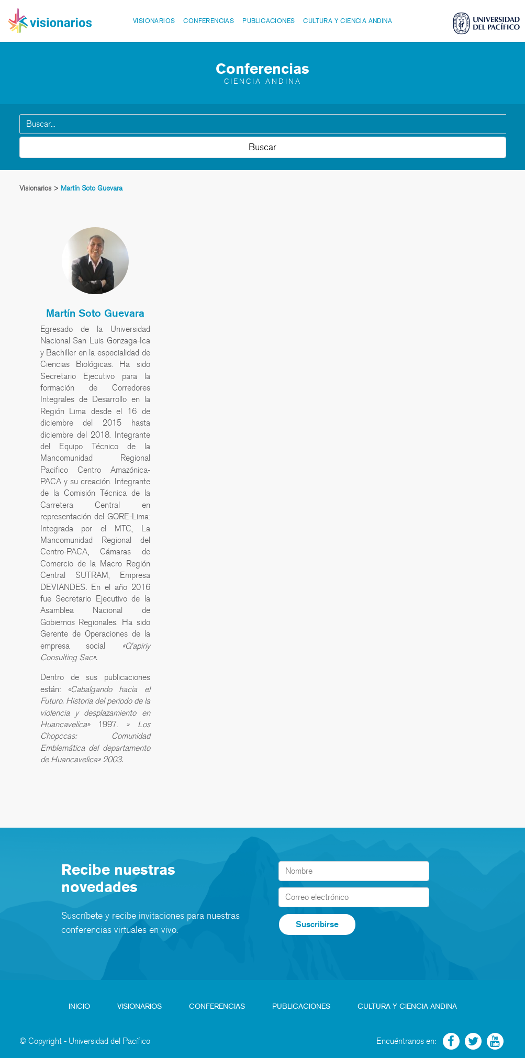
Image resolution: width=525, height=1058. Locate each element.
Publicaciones (268, 21)
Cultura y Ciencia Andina (347, 21)
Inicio (79, 1006)
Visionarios (154, 21)
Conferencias (208, 21)
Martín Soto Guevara (95, 313)
